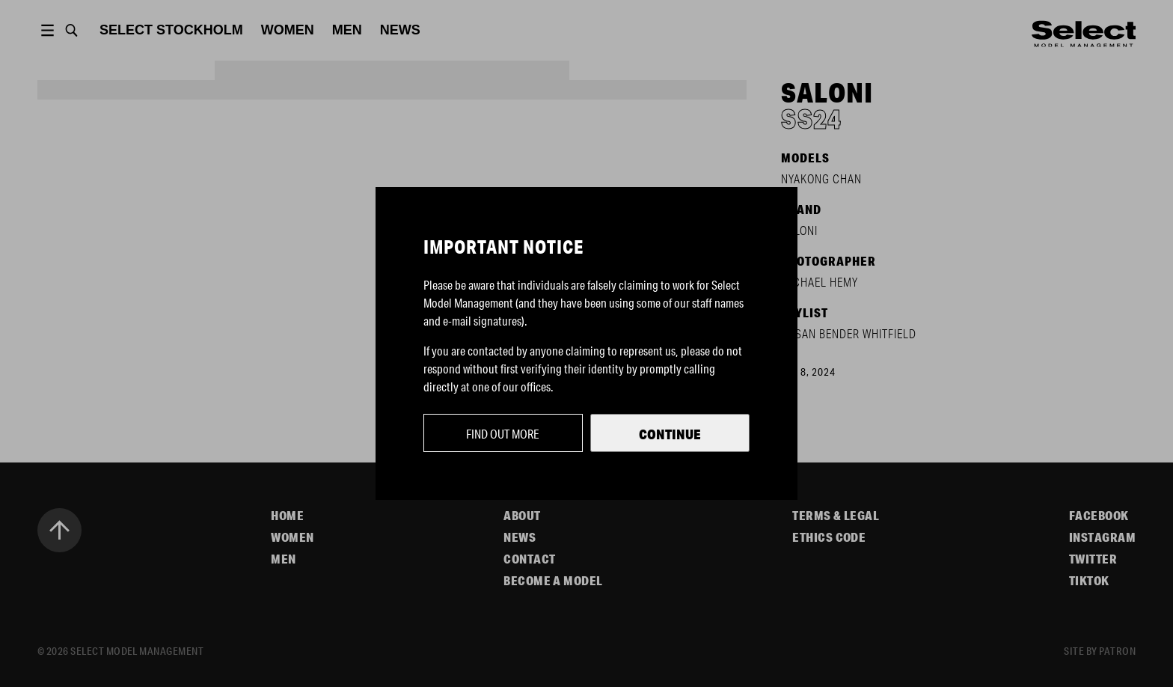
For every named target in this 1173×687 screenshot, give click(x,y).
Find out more (502, 434)
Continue (670, 434)
